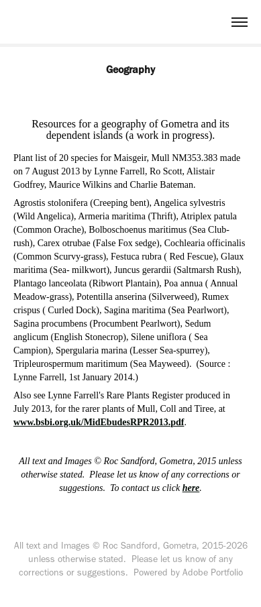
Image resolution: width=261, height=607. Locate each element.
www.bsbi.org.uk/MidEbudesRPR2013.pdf (98, 422)
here (191, 488)
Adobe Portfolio (212, 572)
